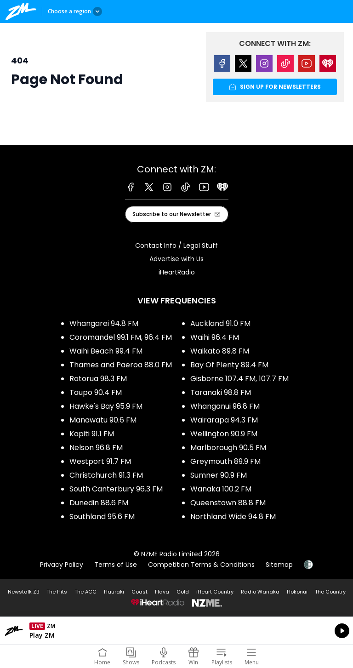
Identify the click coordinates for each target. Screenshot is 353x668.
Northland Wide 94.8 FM (233, 516)
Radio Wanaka (260, 591)
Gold (182, 591)
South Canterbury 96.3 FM (116, 489)
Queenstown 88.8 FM (228, 502)
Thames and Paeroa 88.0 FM (120, 365)
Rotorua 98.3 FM (98, 378)
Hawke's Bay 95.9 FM (105, 406)
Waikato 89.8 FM (219, 351)
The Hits (56, 591)
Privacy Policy (61, 564)
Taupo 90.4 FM (95, 392)
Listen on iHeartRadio (176, 631)
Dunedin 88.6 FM (98, 502)
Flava (162, 591)
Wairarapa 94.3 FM (224, 420)
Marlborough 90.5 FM (228, 447)
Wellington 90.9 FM (223, 433)
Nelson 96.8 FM (96, 447)
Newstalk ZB (23, 591)
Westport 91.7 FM (100, 461)
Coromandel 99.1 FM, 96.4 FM (120, 337)
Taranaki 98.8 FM (220, 392)
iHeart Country (214, 591)
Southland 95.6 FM (102, 516)
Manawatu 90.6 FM (103, 420)
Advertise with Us (176, 258)
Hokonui (297, 591)
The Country (330, 591)
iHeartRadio (177, 272)
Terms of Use (115, 564)
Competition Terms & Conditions (201, 564)
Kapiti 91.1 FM (91, 433)
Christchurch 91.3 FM (106, 475)
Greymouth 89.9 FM (225, 461)
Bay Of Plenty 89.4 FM (229, 365)
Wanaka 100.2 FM (220, 489)
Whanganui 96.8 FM (225, 406)
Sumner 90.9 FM (218, 475)
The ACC (85, 591)
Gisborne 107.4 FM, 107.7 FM (239, 378)
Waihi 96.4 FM (214, 337)
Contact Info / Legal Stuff (176, 245)
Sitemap (279, 564)
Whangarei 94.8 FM (103, 323)
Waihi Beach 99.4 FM (105, 351)
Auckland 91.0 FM (220, 323)
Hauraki (114, 591)
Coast (139, 591)
